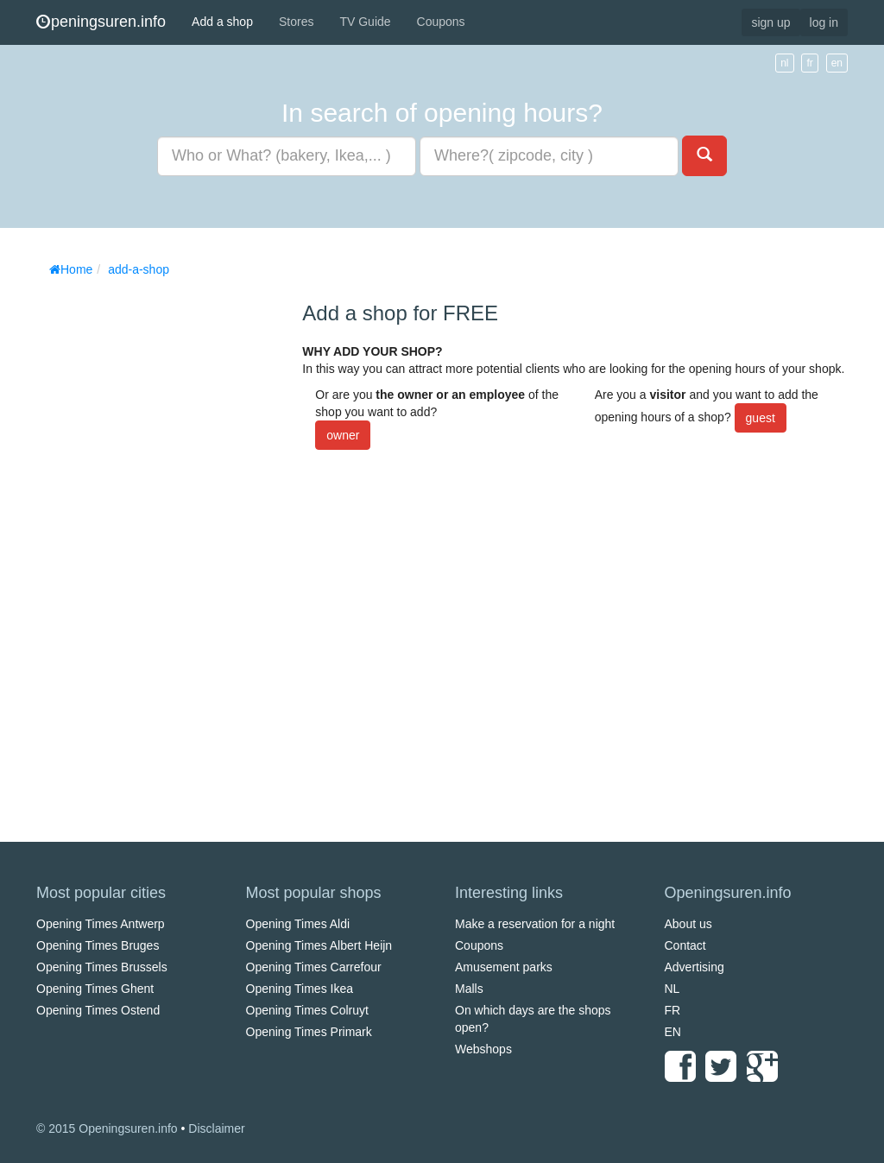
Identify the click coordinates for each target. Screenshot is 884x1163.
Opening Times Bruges (97, 945)
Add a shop (222, 21)
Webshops (483, 1049)
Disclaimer (216, 1128)
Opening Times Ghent (95, 989)
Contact (685, 945)
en (837, 63)
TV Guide (364, 21)
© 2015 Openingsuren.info (107, 1128)
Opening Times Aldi (298, 924)
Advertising (694, 967)
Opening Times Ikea (300, 989)
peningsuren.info (101, 21)
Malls (469, 989)
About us (688, 924)
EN (673, 1032)
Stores (296, 21)
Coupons (441, 21)
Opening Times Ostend (98, 1010)
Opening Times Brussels (101, 967)
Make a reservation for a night (535, 924)
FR (673, 1010)
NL (672, 989)
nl (784, 63)
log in (824, 22)
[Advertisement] (165, 544)
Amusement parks (503, 967)
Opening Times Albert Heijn (319, 945)
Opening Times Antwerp (100, 924)
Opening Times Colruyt (307, 1010)
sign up (770, 22)
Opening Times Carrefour (314, 967)
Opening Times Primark (309, 1032)
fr (809, 63)
